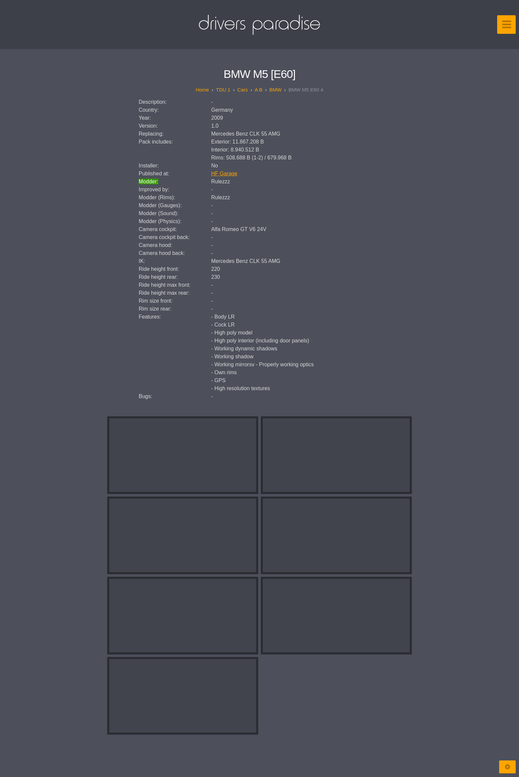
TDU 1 (223, 89)
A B (258, 89)
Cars (242, 89)
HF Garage (224, 173)
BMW (275, 89)
